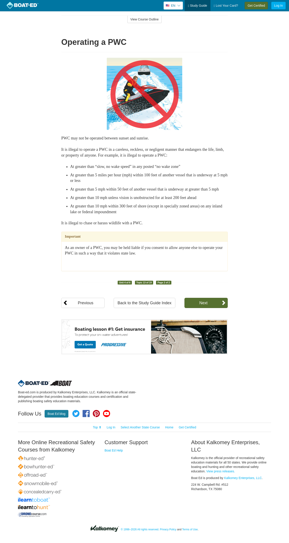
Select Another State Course (140, 427)
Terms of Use (190, 529)
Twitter (75, 413)
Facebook (86, 413)
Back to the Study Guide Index (144, 303)
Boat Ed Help (114, 450)
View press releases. (220, 471)
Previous (85, 303)
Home (169, 427)
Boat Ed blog (56, 414)
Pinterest (96, 413)
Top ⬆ (97, 427)
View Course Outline (144, 19)
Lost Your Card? (226, 6)
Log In (278, 5)
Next (203, 303)
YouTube (106, 413)
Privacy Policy (168, 529)
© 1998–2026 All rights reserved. (140, 529)
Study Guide (197, 6)
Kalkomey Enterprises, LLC (243, 478)
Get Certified (256, 5)
